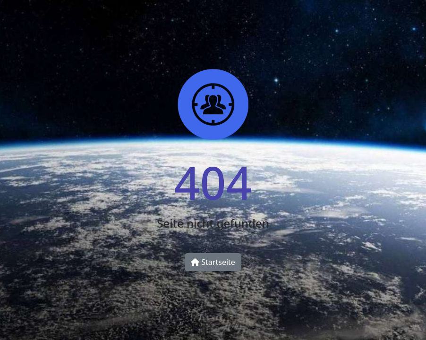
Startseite (213, 262)
